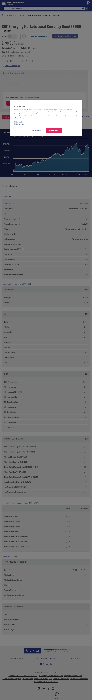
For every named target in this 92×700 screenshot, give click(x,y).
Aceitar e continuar (54, 130)
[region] (46, 118)
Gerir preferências (36, 130)
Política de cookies (18, 122)
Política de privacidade (19, 124)
